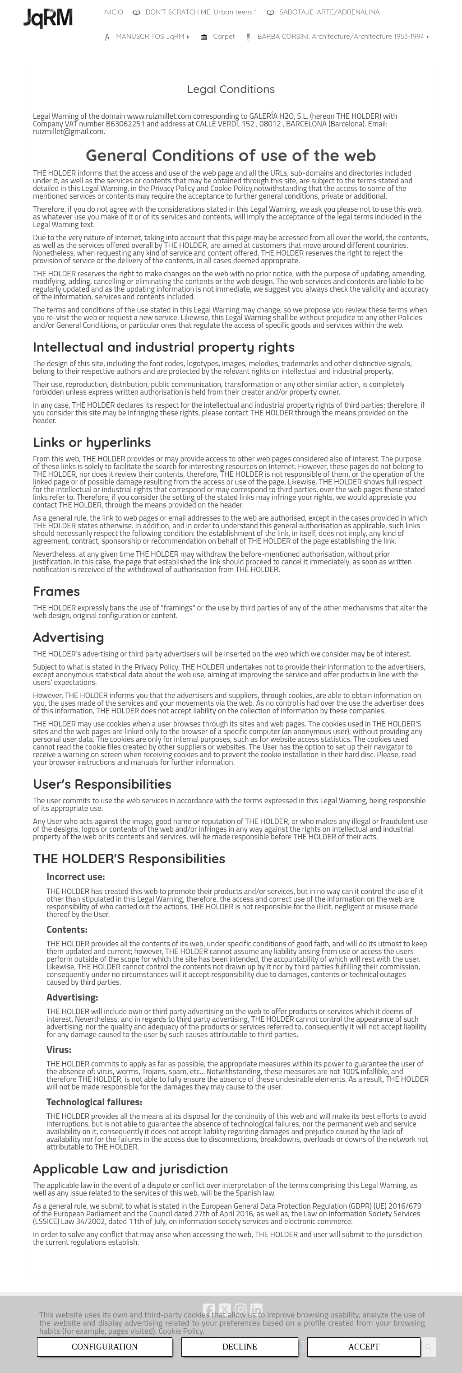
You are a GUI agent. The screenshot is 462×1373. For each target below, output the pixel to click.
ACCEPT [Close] (363, 1346)
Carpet (217, 36)
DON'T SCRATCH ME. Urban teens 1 (195, 12)
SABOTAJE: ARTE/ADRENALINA (323, 12)
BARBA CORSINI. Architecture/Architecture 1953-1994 (337, 36)
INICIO (113, 12)
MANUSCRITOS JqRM (147, 36)
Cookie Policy (180, 1331)
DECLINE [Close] (239, 1346)
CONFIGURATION (105, 1346)
